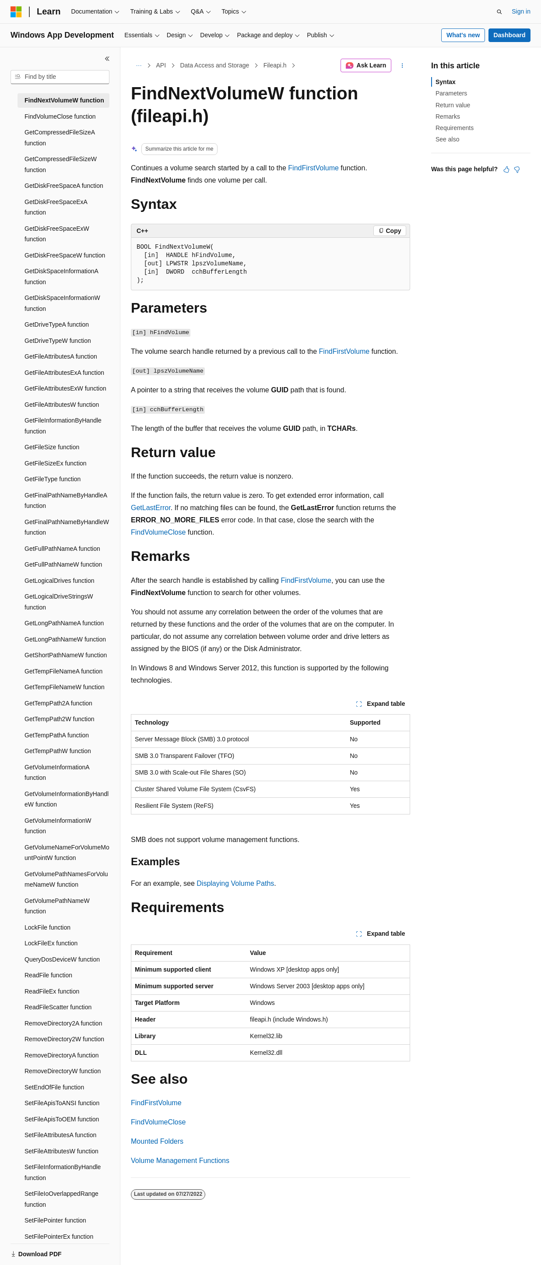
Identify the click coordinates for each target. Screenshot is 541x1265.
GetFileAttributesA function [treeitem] (61, 356)
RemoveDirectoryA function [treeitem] (62, 1055)
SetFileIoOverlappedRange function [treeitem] (61, 1199)
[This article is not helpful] (517, 169)
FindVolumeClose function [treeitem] (60, 116)
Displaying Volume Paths (235, 883)
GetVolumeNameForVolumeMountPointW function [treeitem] (67, 853)
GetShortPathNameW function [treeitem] (66, 655)
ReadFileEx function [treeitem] (52, 991)
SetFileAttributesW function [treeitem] (61, 1151)
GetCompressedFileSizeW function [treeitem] (61, 164)
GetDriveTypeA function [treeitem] (57, 324)
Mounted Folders (157, 1141)
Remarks (448, 116)
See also (447, 139)
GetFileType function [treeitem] (53, 479)
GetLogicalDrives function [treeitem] (60, 580)
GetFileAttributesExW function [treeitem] (65, 388)
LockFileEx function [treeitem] (51, 943)
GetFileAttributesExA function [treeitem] (64, 372)
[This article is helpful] (506, 169)
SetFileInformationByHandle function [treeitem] (63, 1172)
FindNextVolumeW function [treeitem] (64, 100)
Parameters (451, 93)
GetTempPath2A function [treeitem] (58, 703)
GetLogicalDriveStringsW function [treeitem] (59, 602)
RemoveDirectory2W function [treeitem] (64, 1039)
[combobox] (60, 77)
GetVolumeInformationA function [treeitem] (57, 773)
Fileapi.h (275, 65)
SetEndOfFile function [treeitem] (54, 1087)
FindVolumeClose (158, 532)
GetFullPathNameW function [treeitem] (63, 564)
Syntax (446, 81)
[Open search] (499, 12)
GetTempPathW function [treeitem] (58, 750)
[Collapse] (107, 59)
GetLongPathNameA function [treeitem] (64, 623)
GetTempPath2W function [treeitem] (60, 718)
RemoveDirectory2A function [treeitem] (63, 1023)
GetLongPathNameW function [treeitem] (65, 639)
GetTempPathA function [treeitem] (57, 735)
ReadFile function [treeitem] (48, 975)
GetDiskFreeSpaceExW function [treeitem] (57, 234)
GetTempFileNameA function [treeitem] (63, 671)
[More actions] (402, 66)
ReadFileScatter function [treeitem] (58, 1007)
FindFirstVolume (313, 168)
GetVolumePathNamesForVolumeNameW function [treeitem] (66, 879)
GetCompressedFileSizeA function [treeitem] (60, 138)
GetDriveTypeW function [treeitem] (58, 340)
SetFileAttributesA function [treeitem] (60, 1134)
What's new (463, 35)
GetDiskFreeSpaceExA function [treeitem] (56, 207)
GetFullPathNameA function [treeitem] (62, 548)
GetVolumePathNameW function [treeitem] (57, 906)
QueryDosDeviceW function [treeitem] (62, 959)
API (161, 65)
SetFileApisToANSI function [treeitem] (62, 1102)
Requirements (455, 127)
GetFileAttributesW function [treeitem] (62, 404)
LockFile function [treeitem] (47, 927)
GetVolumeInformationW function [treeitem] (58, 826)
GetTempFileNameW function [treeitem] (65, 687)
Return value (453, 105)
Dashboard (509, 35)
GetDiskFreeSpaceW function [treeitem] (65, 255)
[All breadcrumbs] (138, 66)
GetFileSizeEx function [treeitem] (56, 463)
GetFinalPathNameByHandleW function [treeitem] (67, 527)
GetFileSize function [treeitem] (52, 447)
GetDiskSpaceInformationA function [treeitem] (61, 276)
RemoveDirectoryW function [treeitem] (63, 1071)
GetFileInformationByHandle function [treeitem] (63, 426)
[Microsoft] (16, 12)
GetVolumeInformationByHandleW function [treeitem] (67, 799)
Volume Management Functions (180, 1160)
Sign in (521, 11)
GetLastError (151, 507)
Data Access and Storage (214, 65)
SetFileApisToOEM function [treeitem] (62, 1119)
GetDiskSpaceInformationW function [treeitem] (62, 303)
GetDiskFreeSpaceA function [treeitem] (64, 185)
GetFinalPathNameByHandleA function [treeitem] (66, 501)
